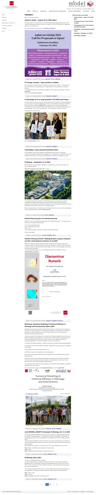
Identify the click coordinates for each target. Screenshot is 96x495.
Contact (92, 8)
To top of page (89, 491)
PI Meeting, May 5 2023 (33, 457)
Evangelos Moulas (47, 367)
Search (75, 8)
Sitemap (86, 8)
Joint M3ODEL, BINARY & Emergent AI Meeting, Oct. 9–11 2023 (47, 432)
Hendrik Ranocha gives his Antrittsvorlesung (41, 218)
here (33, 232)
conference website (49, 28)
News (93, 11)
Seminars (60, 320)
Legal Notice (75, 491)
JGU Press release (37, 93)
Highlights (57, 79)
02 (50, 484)
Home (69, 8)
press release (32, 141)
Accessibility (82, 491)
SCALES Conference (74, 11)
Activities (86, 11)
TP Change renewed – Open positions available (42, 82)
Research (43, 11)
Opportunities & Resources (57, 11)
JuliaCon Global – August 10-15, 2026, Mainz (41, 20)
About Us (35, 11)
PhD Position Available (80, 35)
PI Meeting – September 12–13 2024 (37, 162)
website (27, 91)
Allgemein (47, 79)
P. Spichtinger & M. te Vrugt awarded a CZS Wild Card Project (47, 99)
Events (52, 79)
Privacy (69, 491)
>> (56, 484)
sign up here (45, 209)
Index (80, 8)
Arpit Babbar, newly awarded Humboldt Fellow (41, 150)
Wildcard (41, 105)
